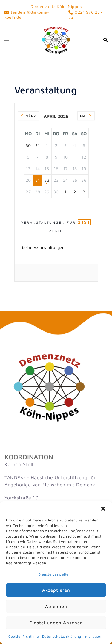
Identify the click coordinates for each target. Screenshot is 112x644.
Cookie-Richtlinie (23, 636)
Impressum (94, 636)
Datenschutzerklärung (61, 636)
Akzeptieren (56, 590)
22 (46, 180)
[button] (103, 509)
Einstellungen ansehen (56, 622)
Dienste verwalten (54, 574)
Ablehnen (56, 606)
